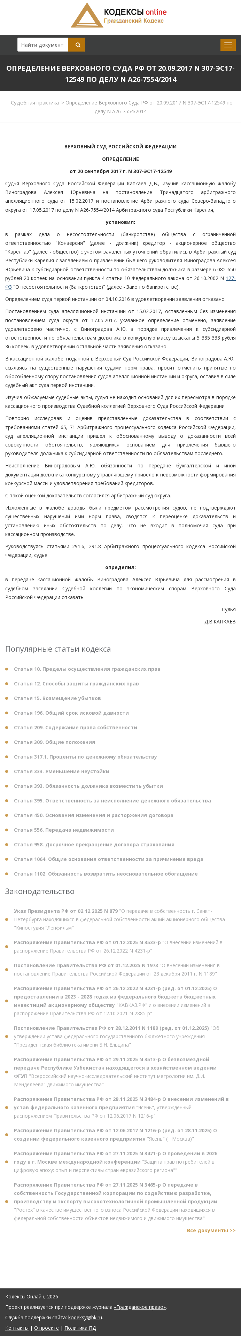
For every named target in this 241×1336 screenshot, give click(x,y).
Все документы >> (211, 1233)
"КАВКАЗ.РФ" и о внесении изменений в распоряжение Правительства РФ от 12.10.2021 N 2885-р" (115, 1003)
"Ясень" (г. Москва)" (115, 1137)
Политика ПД (80, 1328)
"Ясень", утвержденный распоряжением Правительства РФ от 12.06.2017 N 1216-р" (121, 1110)
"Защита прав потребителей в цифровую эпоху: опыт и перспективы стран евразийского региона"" (115, 1164)
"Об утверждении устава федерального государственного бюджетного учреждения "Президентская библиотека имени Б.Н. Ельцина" (116, 1039)
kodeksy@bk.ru (85, 1317)
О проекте (46, 1328)
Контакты (17, 1328)
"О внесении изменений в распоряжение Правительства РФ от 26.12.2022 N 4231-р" (118, 949)
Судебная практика (35, 102)
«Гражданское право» (140, 1307)
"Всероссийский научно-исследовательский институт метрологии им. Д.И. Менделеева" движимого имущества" (115, 1074)
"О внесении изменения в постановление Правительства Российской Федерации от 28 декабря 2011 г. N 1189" (117, 972)
